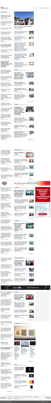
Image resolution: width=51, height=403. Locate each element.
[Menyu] (47, 8)
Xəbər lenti (4, 12)
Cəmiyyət (17, 187)
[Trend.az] (4, 8)
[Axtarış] (34, 8)
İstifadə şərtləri (9, 398)
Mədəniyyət (17, 323)
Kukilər (22, 398)
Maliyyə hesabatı (17, 396)
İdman (16, 365)
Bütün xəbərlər (30, 101)
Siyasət (16, 104)
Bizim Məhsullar (29, 396)
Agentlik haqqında (10, 396)
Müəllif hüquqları (36, 396)
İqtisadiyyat (17, 150)
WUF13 (16, 70)
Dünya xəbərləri (18, 258)
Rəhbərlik (23, 396)
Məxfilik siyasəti (16, 398)
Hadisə (16, 292)
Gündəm (16, 220)
